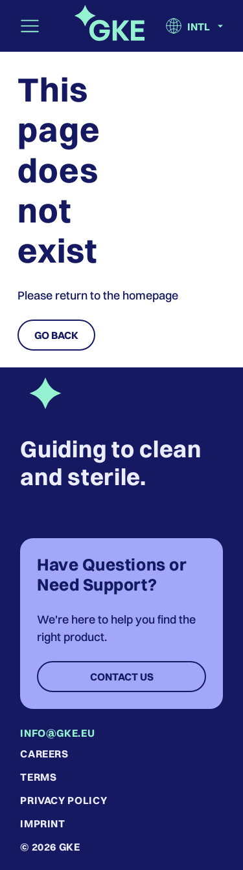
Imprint (42, 823)
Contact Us (122, 676)
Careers (44, 753)
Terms (38, 777)
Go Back (56, 335)
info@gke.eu (57, 733)
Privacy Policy (63, 800)
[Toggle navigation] (30, 26)
